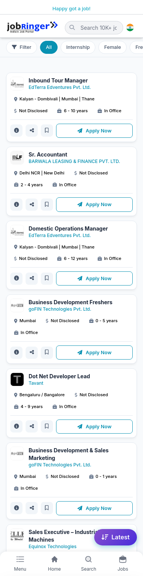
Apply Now (94, 131)
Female (112, 47)
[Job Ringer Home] (32, 27)
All (49, 47)
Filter (21, 47)
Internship (78, 47)
